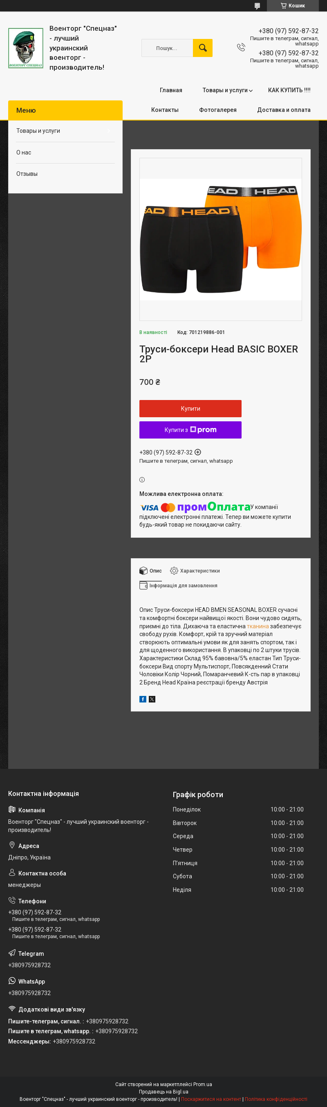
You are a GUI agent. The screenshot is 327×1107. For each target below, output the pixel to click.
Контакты (165, 110)
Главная (171, 90)
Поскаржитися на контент (211, 1099)
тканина (258, 626)
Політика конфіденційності (276, 1099)
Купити (190, 408)
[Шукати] (203, 48)
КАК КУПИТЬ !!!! (289, 90)
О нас (23, 152)
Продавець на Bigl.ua (163, 1092)
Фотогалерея (218, 110)
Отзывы (27, 173)
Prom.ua (202, 1084)
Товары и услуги (225, 90)
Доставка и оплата (284, 110)
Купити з (191, 430)
